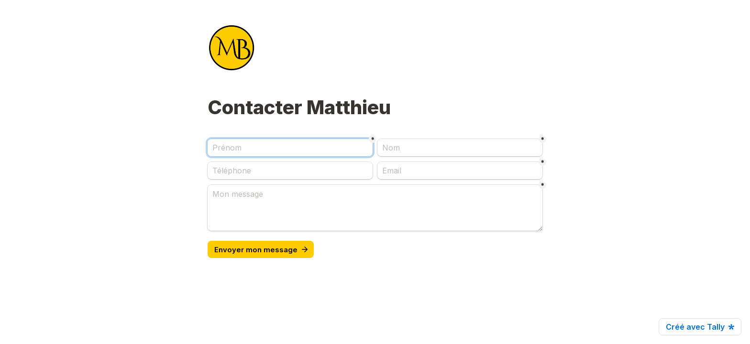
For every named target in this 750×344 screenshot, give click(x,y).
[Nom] (459, 147)
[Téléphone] (290, 170)
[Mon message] (375, 208)
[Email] (459, 170)
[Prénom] (290, 147)
